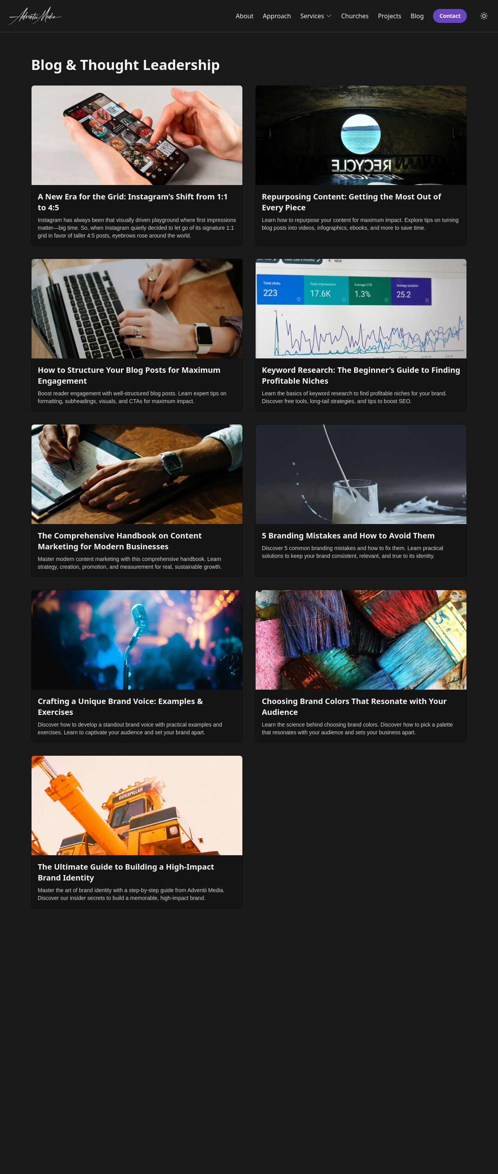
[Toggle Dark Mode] (484, 16)
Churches (354, 16)
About (244, 16)
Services (316, 16)
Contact (450, 15)
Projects (389, 16)
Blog (417, 16)
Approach (277, 16)
